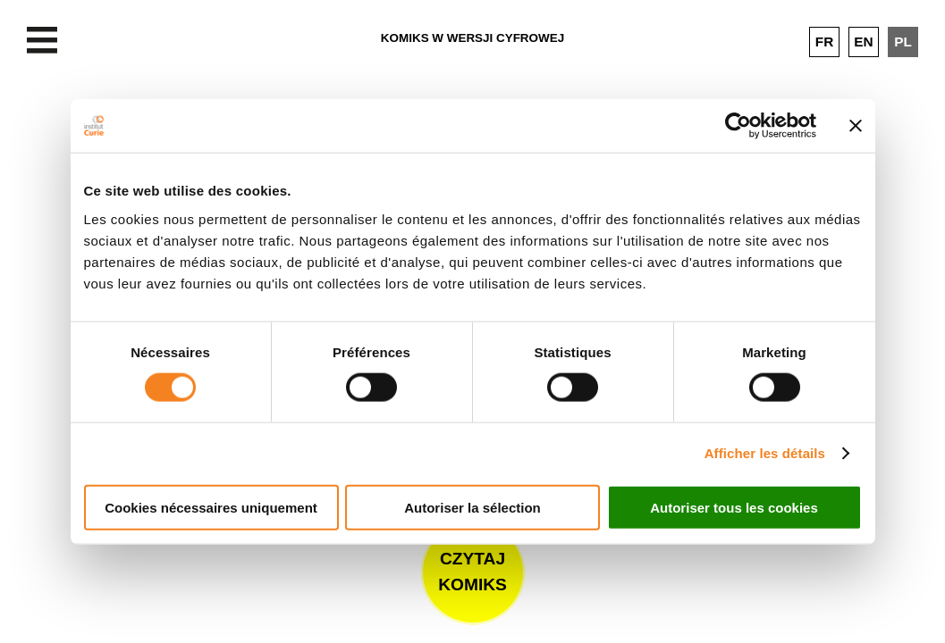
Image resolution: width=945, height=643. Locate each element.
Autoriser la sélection (472, 506)
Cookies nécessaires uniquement (211, 506)
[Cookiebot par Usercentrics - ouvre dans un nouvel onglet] (738, 126)
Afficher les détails (765, 453)
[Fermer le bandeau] (855, 126)
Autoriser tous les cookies (734, 506)
